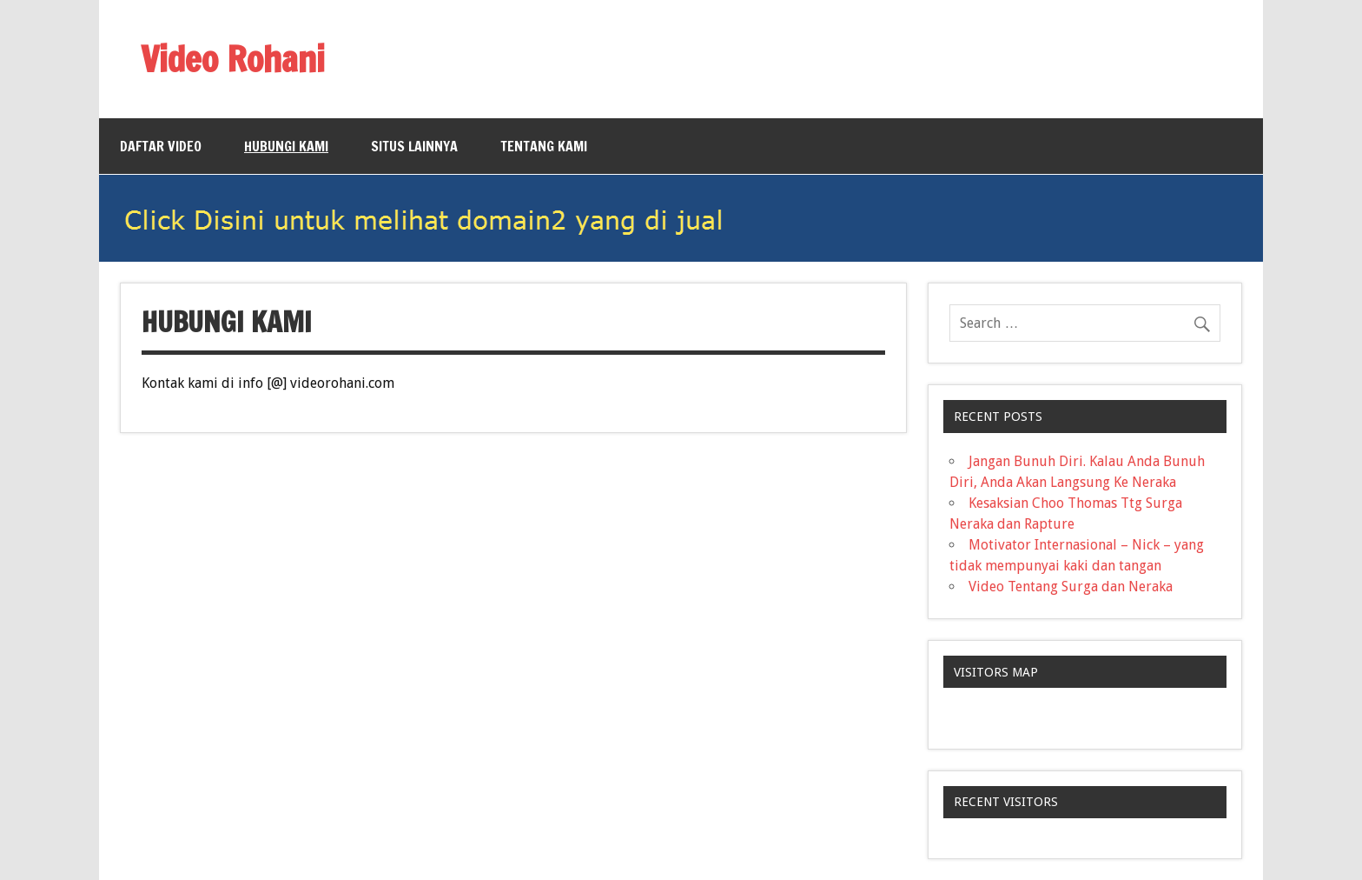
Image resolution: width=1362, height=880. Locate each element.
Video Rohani (233, 58)
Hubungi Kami (286, 146)
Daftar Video (161, 146)
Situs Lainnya (414, 146)
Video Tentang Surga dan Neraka (1071, 586)
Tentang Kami (543, 146)
